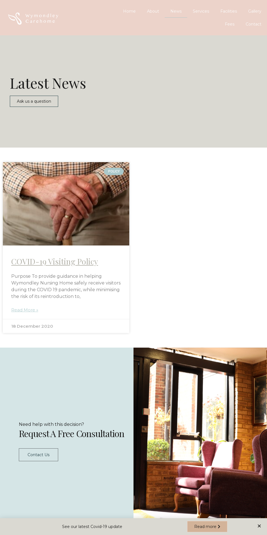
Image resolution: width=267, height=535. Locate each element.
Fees (229, 24)
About (153, 11)
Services (201, 11)
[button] (34, 101)
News (176, 11)
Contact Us (38, 453)
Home (129, 11)
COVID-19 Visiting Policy (54, 261)
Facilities (228, 11)
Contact (253, 24)
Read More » (24, 310)
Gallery (254, 11)
